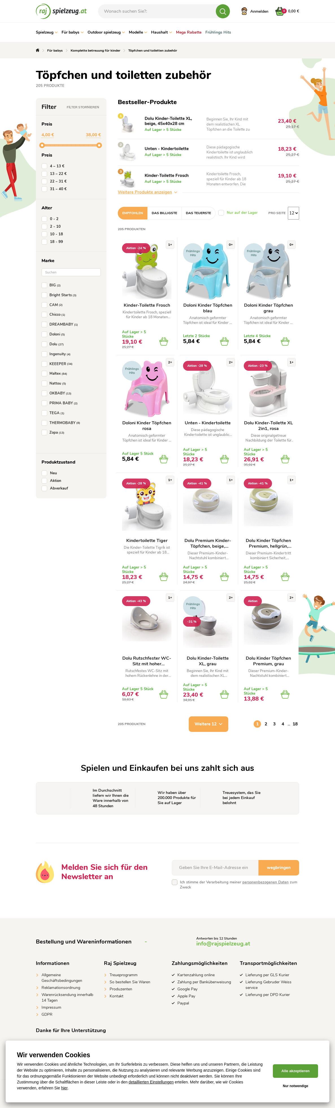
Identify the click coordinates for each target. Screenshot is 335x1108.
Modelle (138, 32)
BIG (52, 285)
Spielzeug (47, 32)
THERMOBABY (62, 422)
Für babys (73, 32)
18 (295, 724)
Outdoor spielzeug (106, 32)
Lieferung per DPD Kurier (267, 994)
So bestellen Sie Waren (130, 982)
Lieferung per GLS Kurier (267, 975)
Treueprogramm (124, 975)
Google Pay (187, 989)
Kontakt (116, 996)
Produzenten (121, 989)
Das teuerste (198, 213)
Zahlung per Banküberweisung (204, 982)
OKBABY (57, 393)
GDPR (47, 1014)
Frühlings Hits (218, 32)
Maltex (55, 373)
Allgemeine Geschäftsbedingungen (62, 977)
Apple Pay (186, 996)
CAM (53, 305)
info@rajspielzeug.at (223, 943)
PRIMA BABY (61, 403)
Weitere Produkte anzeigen (147, 192)
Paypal (183, 1003)
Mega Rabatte (188, 32)
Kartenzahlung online (196, 975)
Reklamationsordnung (61, 987)
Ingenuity (57, 354)
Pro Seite (277, 213)
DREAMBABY (61, 324)
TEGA (54, 413)
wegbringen (279, 867)
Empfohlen (132, 213)
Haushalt (161, 32)
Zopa (54, 432)
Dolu (54, 344)
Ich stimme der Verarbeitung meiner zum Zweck (238, 885)
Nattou (55, 383)
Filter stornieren (83, 107)
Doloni (54, 334)
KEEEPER (58, 364)
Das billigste (164, 213)
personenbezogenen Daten (265, 882)
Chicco (54, 314)
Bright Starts (60, 295)
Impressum (51, 1007)
